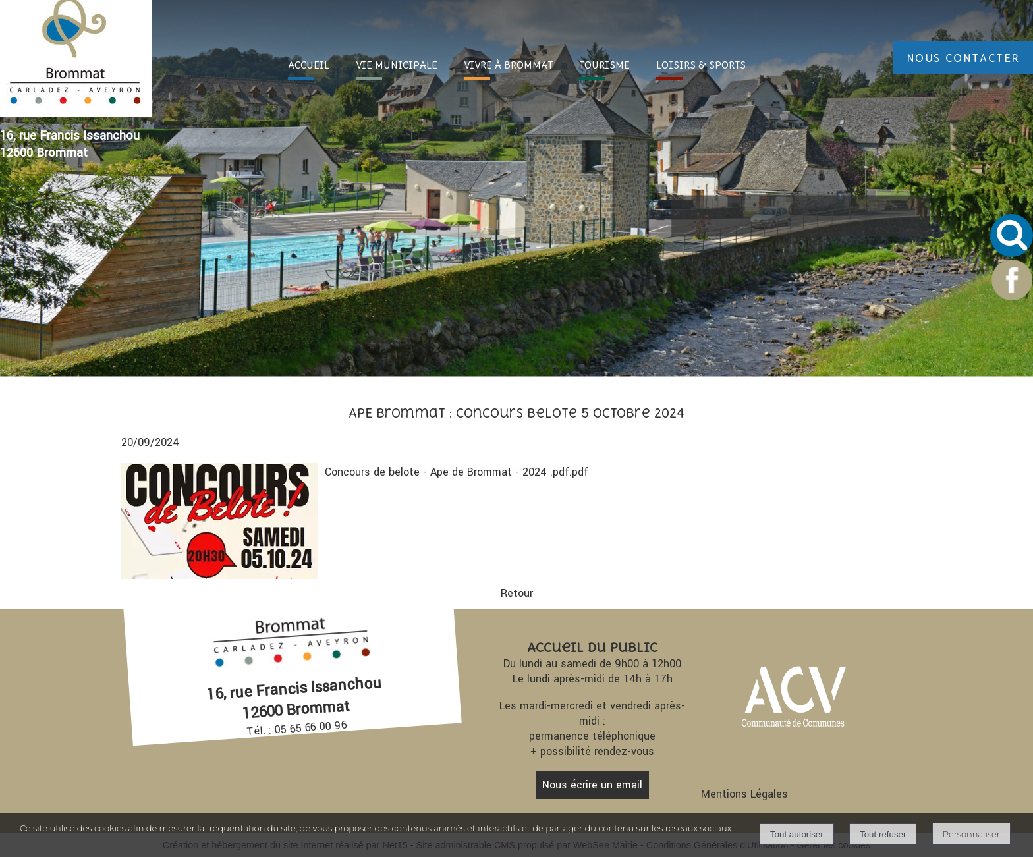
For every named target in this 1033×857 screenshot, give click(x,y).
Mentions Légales (744, 794)
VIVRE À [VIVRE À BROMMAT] (508, 64)
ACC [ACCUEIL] (308, 64)
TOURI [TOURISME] (604, 64)
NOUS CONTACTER (963, 58)
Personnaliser (971, 834)
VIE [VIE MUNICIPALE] (396, 64)
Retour (517, 593)
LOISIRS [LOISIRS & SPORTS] (701, 64)
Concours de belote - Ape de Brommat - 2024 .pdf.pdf (456, 472)
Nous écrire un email (592, 784)
